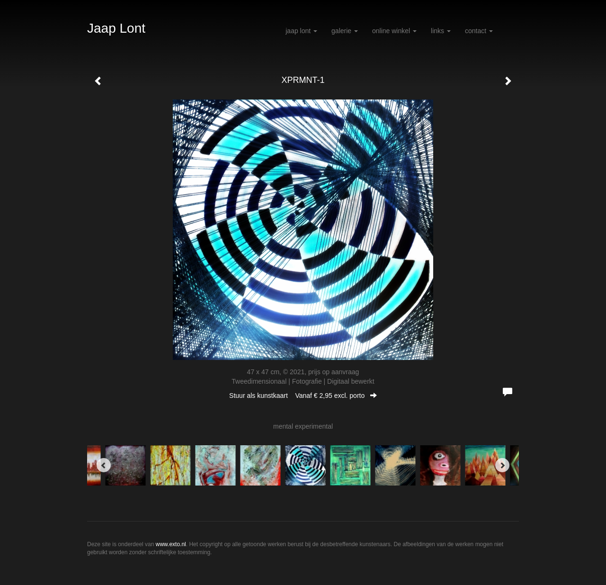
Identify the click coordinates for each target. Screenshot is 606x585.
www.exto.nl (171, 544)
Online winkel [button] (394, 31)
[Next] (502, 465)
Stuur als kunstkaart (303, 395)
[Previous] (104, 465)
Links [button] (441, 31)
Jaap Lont (116, 28)
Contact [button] (479, 31)
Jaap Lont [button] (301, 31)
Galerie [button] (344, 31)
